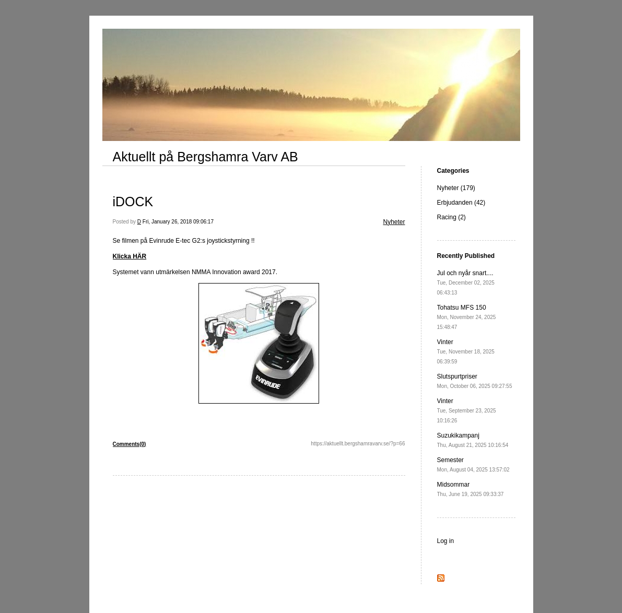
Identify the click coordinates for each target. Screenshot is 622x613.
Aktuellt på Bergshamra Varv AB (205, 156)
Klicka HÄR (130, 256)
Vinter (466, 351)
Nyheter (394, 222)
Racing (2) (451, 217)
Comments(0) (129, 444)
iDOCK (133, 201)
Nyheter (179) (456, 188)
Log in (445, 541)
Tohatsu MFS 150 (466, 317)
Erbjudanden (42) (461, 202)
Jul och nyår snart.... (466, 282)
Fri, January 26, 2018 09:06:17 (178, 222)
